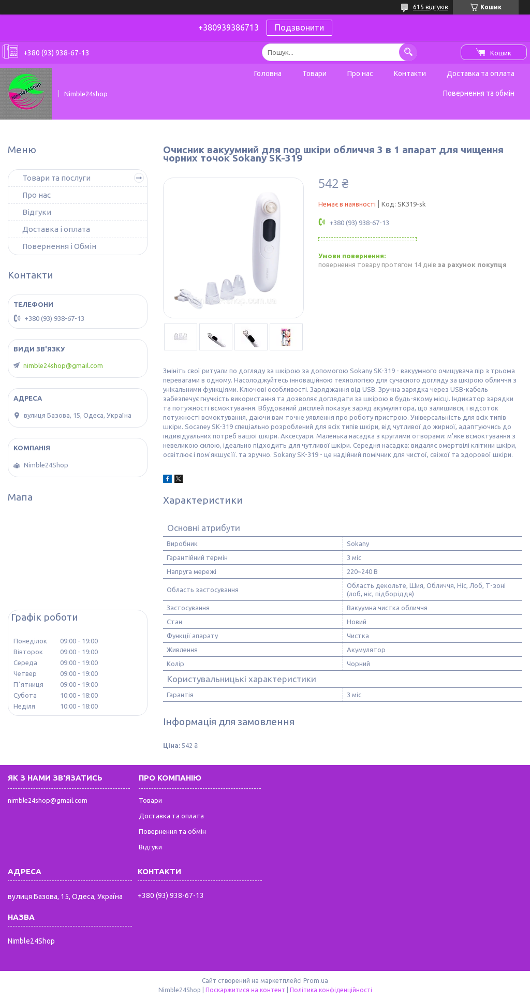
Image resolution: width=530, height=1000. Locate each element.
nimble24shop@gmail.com (63, 365)
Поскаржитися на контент (245, 990)
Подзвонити (299, 27)
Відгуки (36, 212)
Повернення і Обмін (59, 246)
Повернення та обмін (478, 93)
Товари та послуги (56, 177)
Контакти (410, 73)
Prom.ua (315, 980)
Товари (314, 73)
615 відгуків (430, 7)
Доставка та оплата (480, 73)
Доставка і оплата (56, 229)
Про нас (360, 73)
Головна (268, 73)
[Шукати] (408, 52)
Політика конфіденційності (331, 990)
